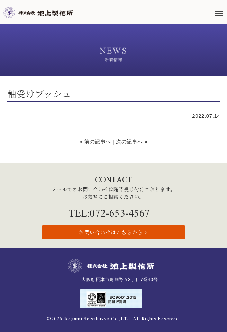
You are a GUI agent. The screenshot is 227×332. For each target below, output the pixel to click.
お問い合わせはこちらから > (113, 232)
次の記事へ (129, 142)
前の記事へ (97, 142)
